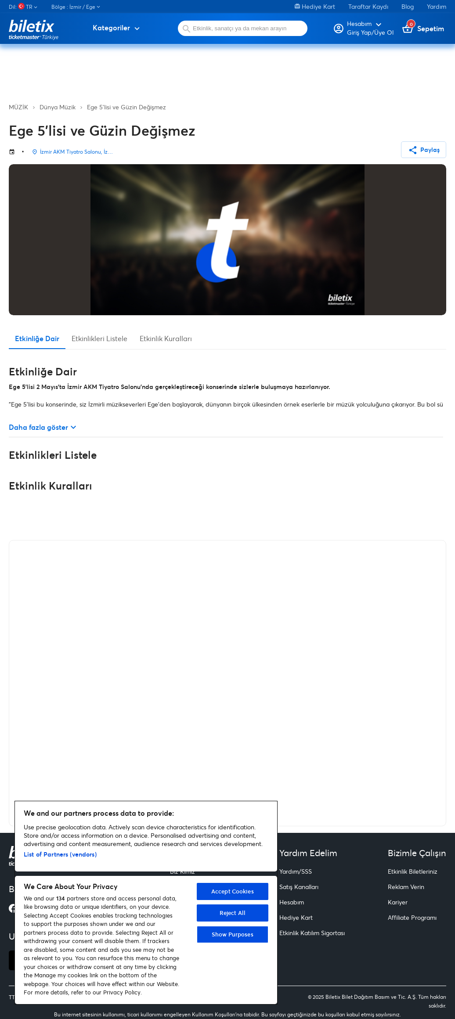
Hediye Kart (315, 6)
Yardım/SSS (295, 871)
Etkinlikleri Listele (99, 338)
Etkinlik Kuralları (166, 338)
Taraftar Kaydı (368, 6)
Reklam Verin (406, 886)
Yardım (436, 6)
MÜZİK (18, 107)
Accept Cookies (232, 891)
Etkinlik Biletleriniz (412, 871)
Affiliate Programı (412, 917)
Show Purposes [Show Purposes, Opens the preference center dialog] (232, 934)
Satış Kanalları (298, 886)
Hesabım (291, 902)
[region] (146, 902)
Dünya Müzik (58, 107)
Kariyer (398, 902)
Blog (407, 6)
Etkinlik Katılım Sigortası (312, 933)
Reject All (233, 913)
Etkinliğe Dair (37, 338)
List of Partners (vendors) (60, 854)
